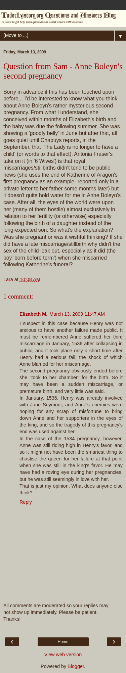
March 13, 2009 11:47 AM (77, 314)
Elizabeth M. (33, 314)
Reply (25, 502)
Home (62, 641)
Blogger (76, 666)
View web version (63, 654)
